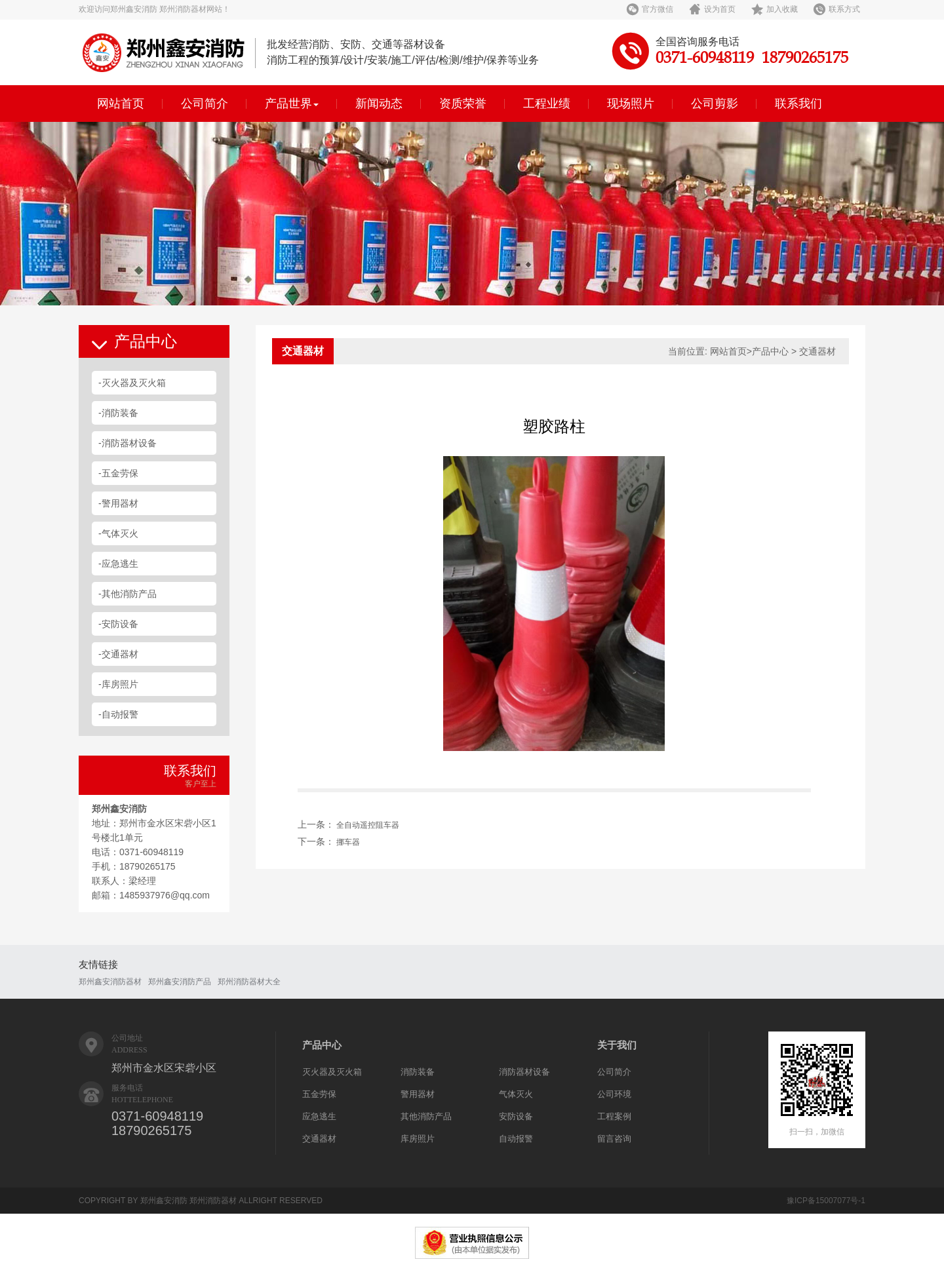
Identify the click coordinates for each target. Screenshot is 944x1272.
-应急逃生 (118, 563)
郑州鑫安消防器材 (110, 981)
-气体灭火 (118, 533)
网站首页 (120, 103)
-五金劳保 (118, 473)
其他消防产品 (426, 1116)
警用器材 (418, 1094)
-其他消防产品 (127, 593)
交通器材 (319, 1139)
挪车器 (348, 842)
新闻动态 (379, 103)
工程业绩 (546, 103)
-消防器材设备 (127, 443)
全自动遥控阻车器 (367, 825)
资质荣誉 (462, 103)
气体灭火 (516, 1094)
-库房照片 (118, 684)
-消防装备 (118, 413)
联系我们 (798, 103)
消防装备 (418, 1072)
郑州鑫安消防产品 (179, 981)
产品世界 (292, 103)
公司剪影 (714, 103)
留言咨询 (614, 1139)
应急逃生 (319, 1116)
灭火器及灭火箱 (332, 1072)
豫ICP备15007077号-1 (826, 1200)
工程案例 (614, 1116)
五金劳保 (319, 1094)
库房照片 (418, 1139)
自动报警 (516, 1139)
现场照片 (630, 103)
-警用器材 (118, 503)
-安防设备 (118, 624)
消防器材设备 (524, 1072)
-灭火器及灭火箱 (132, 382)
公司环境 (614, 1094)
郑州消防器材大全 (249, 981)
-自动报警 (118, 714)
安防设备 (516, 1116)
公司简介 (204, 103)
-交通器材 (118, 654)
